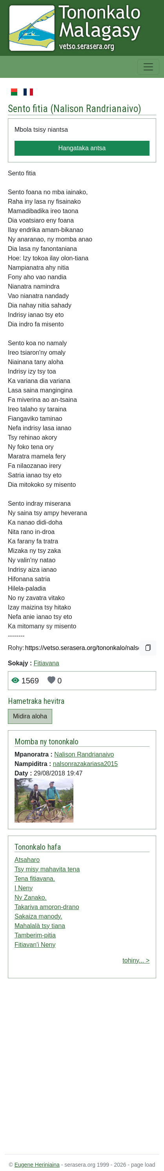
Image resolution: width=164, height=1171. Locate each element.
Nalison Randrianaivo (95, 108)
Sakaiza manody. (38, 916)
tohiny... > (135, 960)
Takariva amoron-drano (47, 907)
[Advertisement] (73, 1068)
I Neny (24, 888)
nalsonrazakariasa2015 (85, 763)
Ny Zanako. (31, 897)
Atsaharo (27, 859)
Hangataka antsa (82, 148)
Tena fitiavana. (35, 878)
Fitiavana (46, 663)
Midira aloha (30, 716)
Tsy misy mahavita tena (47, 869)
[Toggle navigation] (148, 67)
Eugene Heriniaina (37, 1165)
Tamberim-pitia (35, 935)
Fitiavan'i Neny (35, 944)
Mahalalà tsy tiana (40, 925)
